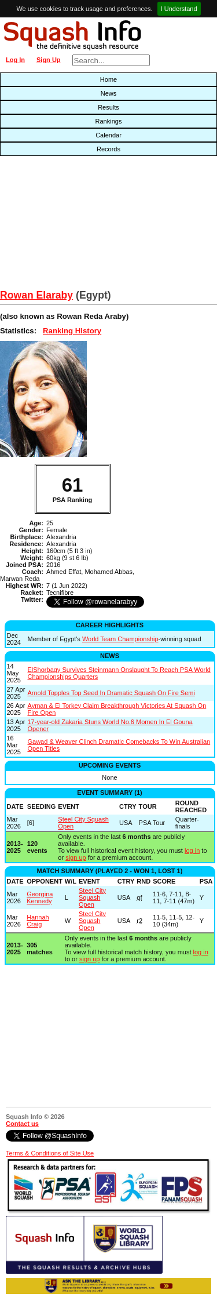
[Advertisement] (69, 226)
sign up (75, 857)
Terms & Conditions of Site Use (50, 1153)
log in (192, 850)
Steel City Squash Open (92, 897)
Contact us (22, 1123)
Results (108, 107)
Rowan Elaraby (36, 295)
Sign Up (48, 59)
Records (108, 149)
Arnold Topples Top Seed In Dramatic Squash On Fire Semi (111, 692)
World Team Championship (120, 638)
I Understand (179, 8)
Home (108, 79)
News (109, 93)
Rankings (108, 121)
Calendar (108, 135)
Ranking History (72, 330)
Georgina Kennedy (40, 897)
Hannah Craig (38, 921)
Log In (15, 59)
